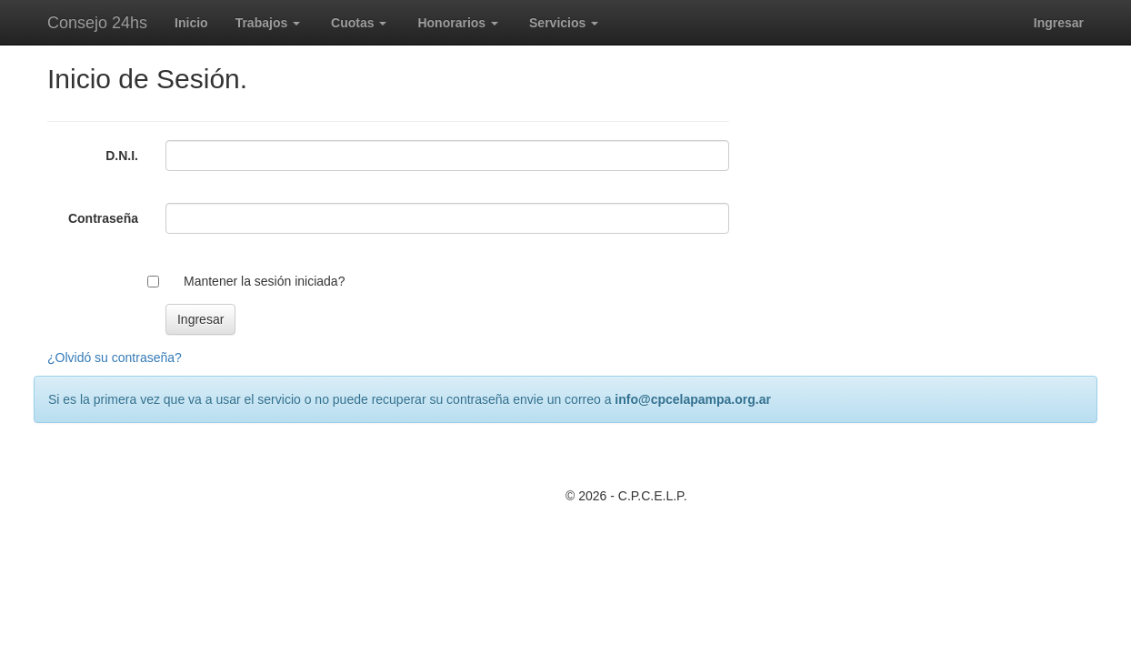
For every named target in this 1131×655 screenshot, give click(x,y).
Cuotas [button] (358, 22)
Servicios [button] (563, 22)
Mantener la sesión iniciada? (264, 281)
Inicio (191, 22)
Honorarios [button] (457, 22)
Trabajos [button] (267, 22)
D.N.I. (121, 155)
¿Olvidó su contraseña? (114, 357)
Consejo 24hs (97, 23)
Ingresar (1059, 22)
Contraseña (103, 218)
